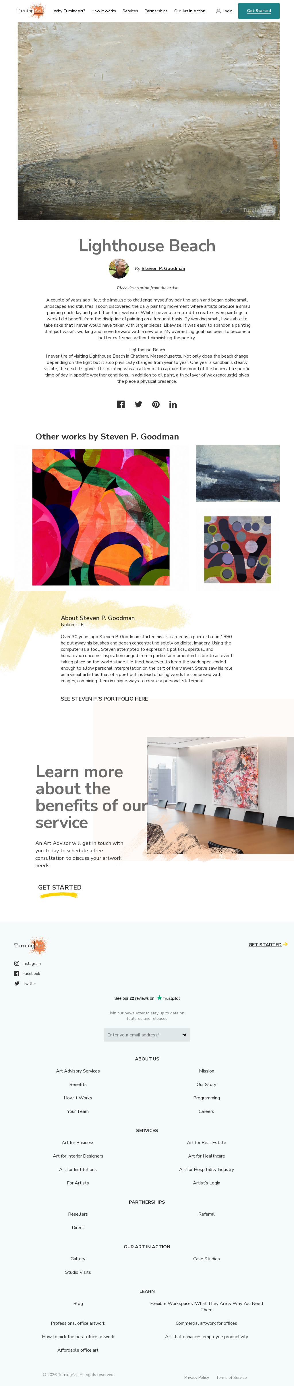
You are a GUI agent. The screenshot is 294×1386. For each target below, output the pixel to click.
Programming (206, 1098)
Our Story (206, 1084)
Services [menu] (130, 11)
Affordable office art (77, 1350)
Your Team (78, 1111)
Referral (206, 1214)
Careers (206, 1111)
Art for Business (78, 1142)
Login (228, 11)
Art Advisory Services (78, 1071)
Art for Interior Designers (78, 1156)
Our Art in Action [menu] (189, 11)
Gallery (78, 1259)
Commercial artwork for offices (206, 1323)
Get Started (259, 10)
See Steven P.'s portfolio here (104, 698)
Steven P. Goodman (163, 268)
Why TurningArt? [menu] (69, 11)
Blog (78, 1303)
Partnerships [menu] (156, 11)
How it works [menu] (104, 11)
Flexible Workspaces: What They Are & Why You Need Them (206, 1306)
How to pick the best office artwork (78, 1337)
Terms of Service (231, 1377)
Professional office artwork (78, 1323)
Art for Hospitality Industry (206, 1169)
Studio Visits (78, 1272)
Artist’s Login (206, 1183)
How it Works (78, 1098)
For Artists (78, 1183)
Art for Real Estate (206, 1142)
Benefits (78, 1084)
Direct (78, 1228)
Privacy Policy (196, 1377)
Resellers (78, 1214)
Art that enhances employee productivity (206, 1337)
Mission (206, 1071)
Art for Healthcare (206, 1156)
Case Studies (206, 1259)
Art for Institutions (78, 1169)
